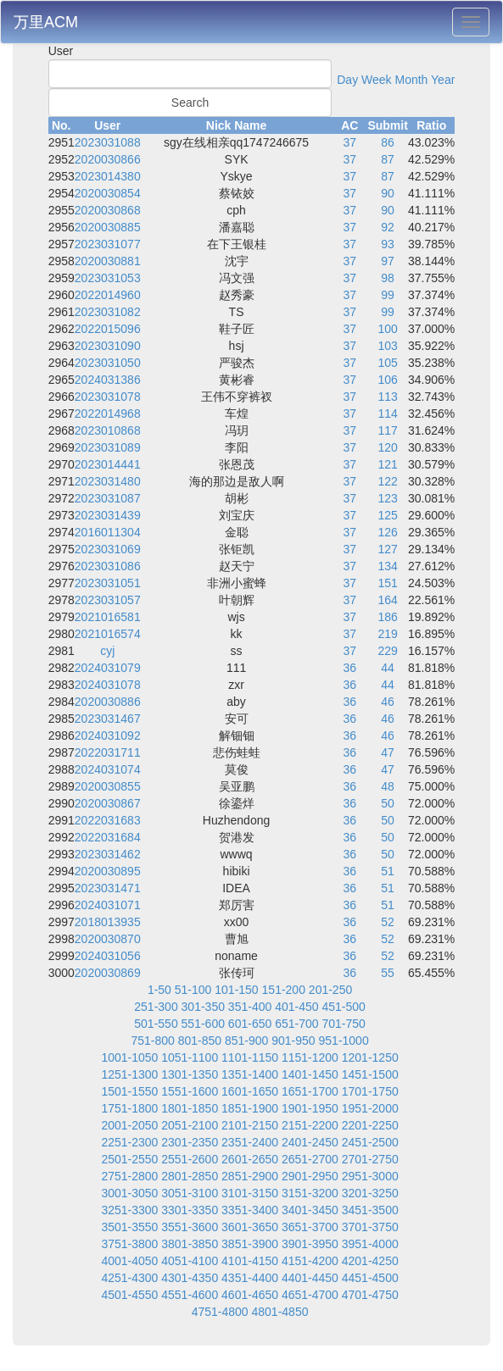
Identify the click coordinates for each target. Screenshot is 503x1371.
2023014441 (108, 464)
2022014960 (108, 295)
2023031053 (108, 278)
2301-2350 (189, 1142)
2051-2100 (189, 1125)
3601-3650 (249, 1227)
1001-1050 (129, 1057)
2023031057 (108, 600)
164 (387, 600)
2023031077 (108, 244)
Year (443, 79)
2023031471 (108, 888)
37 (350, 142)
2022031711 (108, 752)
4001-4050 (129, 1261)
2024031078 (108, 684)
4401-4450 (310, 1278)
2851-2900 (249, 1176)
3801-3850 (189, 1244)
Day (347, 79)
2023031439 (108, 515)
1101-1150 (249, 1057)
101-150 (236, 989)
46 (387, 701)
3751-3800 (129, 1244)
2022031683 (108, 820)
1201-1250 (370, 1057)
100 (387, 329)
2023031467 (108, 718)
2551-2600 (189, 1159)
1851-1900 (249, 1108)
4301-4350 (189, 1278)
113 (387, 396)
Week (376, 79)
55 (387, 973)
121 (387, 464)
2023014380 (108, 176)
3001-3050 (129, 1193)
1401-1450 (310, 1074)
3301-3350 (189, 1210)
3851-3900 (249, 1244)
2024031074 (108, 769)
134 (387, 566)
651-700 (296, 1023)
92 (387, 227)
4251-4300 (129, 1278)
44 (387, 667)
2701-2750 (370, 1159)
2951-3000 (370, 1176)
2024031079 (108, 667)
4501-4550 (129, 1295)
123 (387, 498)
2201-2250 (370, 1125)
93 (387, 244)
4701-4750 (370, 1295)
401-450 (296, 1006)
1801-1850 (189, 1108)
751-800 (152, 1040)
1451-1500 (370, 1074)
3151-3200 (310, 1193)
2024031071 (108, 905)
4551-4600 (189, 1295)
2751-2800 (129, 1176)
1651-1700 (310, 1091)
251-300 (155, 1006)
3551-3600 (189, 1227)
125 (387, 515)
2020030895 (108, 871)
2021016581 (108, 617)
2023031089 (108, 447)
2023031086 (108, 566)
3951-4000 (370, 1244)
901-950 (293, 1040)
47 (387, 752)
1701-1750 (370, 1091)
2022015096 (108, 329)
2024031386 (108, 379)
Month (411, 79)
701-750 (343, 1023)
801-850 (199, 1040)
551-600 (203, 1023)
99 (387, 295)
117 (387, 430)
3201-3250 (370, 1193)
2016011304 (108, 532)
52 (387, 922)
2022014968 (108, 413)
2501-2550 (129, 1159)
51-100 (193, 989)
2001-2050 (129, 1125)
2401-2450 (310, 1142)
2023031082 (108, 312)
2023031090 (108, 345)
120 (387, 447)
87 (387, 159)
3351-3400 (249, 1210)
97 (387, 261)
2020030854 (108, 193)
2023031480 (108, 481)
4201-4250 (370, 1261)
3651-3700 (310, 1227)
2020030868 (108, 210)
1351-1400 (249, 1074)
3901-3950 (310, 1244)
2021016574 (108, 634)
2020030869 (108, 973)
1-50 (159, 989)
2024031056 (108, 956)
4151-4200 (310, 1261)
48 (387, 786)
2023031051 (108, 583)
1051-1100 (189, 1057)
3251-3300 (129, 1210)
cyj (107, 651)
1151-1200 (310, 1057)
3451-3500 (370, 1210)
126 (387, 532)
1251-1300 (129, 1074)
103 (387, 345)
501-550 (155, 1023)
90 (387, 193)
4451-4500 (370, 1278)
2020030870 (108, 939)
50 (387, 803)
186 (387, 617)
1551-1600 (189, 1091)
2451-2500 (370, 1142)
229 (387, 651)
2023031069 (108, 549)
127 (387, 549)
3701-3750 (370, 1227)
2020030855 (108, 786)
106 (387, 379)
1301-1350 (189, 1074)
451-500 (343, 1006)
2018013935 (108, 922)
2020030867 (108, 803)
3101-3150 (249, 1193)
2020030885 (108, 227)
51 (387, 871)
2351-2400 (249, 1142)
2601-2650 (249, 1159)
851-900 (246, 1040)
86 (387, 142)
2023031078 (108, 396)
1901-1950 (310, 1108)
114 (387, 413)
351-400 (249, 1006)
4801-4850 (280, 1311)
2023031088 (108, 142)
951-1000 (344, 1040)
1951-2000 (370, 1108)
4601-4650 (249, 1295)
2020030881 (108, 261)
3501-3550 (129, 1227)
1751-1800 (129, 1108)
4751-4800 (220, 1311)
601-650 (249, 1023)
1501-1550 (129, 1091)
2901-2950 (310, 1176)
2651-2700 (310, 1159)
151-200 (283, 989)
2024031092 (108, 735)
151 (387, 583)
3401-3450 (310, 1210)
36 (350, 667)
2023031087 (108, 498)
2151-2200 (310, 1125)
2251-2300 (129, 1142)
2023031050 (108, 362)
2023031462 (108, 854)
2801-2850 (189, 1176)
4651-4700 (310, 1295)
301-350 (203, 1006)
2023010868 (108, 430)
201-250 (330, 989)
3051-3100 (189, 1193)
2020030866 (108, 159)
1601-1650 (249, 1091)
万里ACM (46, 22)
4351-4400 (249, 1278)
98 (387, 278)
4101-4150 (249, 1261)
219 (387, 634)
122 (387, 481)
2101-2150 (249, 1125)
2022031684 (108, 837)
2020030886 (108, 701)
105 (387, 362)
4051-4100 (189, 1261)
